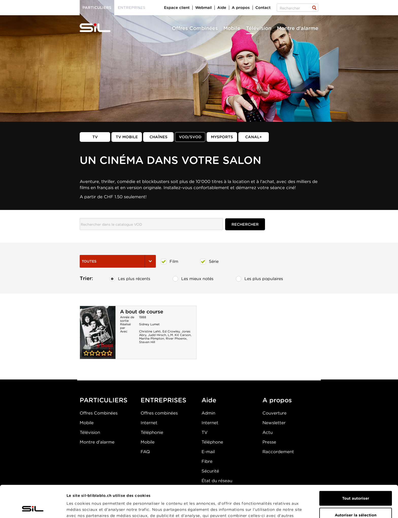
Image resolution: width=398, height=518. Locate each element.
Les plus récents (129, 278)
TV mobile (127, 137)
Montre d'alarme (297, 28)
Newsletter (274, 422)
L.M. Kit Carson (179, 335)
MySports (222, 137)
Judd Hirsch (157, 335)
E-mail (208, 451)
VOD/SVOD (190, 137)
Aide (221, 7)
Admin (208, 413)
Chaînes (159, 137)
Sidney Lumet (149, 324)
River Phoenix (176, 338)
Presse (269, 442)
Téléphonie (152, 432)
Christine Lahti (150, 331)
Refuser (355, 501)
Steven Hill (147, 342)
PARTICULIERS (103, 400)
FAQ (145, 451)
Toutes (118, 261)
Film (169, 261)
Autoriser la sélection (355, 485)
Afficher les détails (286, 508)
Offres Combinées (195, 28)
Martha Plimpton (151, 338)
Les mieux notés (193, 278)
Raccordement (278, 451)
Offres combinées (159, 413)
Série (209, 261)
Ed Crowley (171, 331)
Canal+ (253, 137)
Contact (263, 7)
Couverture (274, 413)
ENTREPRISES (163, 400)
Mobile (231, 28)
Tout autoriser (355, 468)
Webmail (203, 7)
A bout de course (141, 312)
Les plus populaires (259, 278)
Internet (149, 422)
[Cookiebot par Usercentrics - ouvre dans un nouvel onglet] (33, 508)
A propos (241, 7)
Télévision (258, 28)
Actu (267, 432)
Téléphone (212, 442)
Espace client (177, 7)
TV (95, 137)
